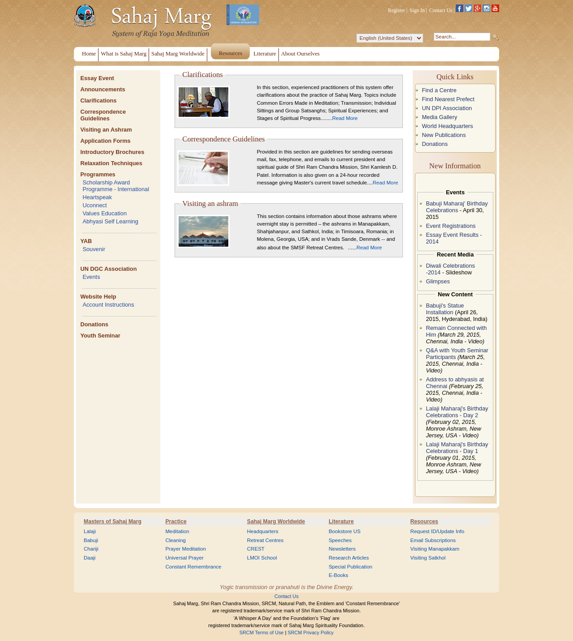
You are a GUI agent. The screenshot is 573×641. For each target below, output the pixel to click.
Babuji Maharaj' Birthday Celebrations (456, 207)
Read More (345, 118)
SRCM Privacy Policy (311, 632)
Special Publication (350, 566)
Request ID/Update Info (438, 531)
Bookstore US (344, 531)
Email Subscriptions (433, 540)
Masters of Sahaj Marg (112, 521)
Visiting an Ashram (106, 129)
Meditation (177, 531)
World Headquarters (447, 126)
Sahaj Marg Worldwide (276, 521)
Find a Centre (439, 90)
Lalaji (90, 531)
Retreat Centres (265, 540)
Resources (424, 521)
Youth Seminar (100, 335)
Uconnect (94, 205)
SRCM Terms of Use (261, 632)
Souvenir (93, 249)
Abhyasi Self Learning (110, 221)
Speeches (340, 540)
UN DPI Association (447, 108)
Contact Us (441, 10)
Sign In (417, 10)
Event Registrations (450, 225)
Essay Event (97, 78)
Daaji (89, 557)
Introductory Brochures (112, 152)
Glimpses (437, 281)
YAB (86, 241)
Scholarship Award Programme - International (115, 185)
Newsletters (342, 548)
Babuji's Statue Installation (445, 309)
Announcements (102, 89)
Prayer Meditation (185, 548)
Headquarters (262, 531)
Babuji (91, 540)
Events (91, 276)
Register (396, 10)
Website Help (98, 296)
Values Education (104, 213)
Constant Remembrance (193, 566)
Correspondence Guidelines (103, 115)
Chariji (91, 548)
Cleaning (175, 540)
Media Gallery (439, 117)
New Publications (444, 135)
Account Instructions (108, 304)
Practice (175, 521)
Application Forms (105, 140)
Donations (94, 324)
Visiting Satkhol (428, 557)
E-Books (338, 575)
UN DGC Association (108, 268)
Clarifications (98, 100)
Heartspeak (96, 197)
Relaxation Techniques (111, 163)
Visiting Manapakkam (435, 548)
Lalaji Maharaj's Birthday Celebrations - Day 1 (457, 447)
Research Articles (349, 557)
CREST (256, 548)
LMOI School (262, 557)
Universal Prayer (184, 557)
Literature (341, 521)
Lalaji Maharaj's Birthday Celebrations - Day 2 (457, 412)
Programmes (97, 174)
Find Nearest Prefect (448, 99)
